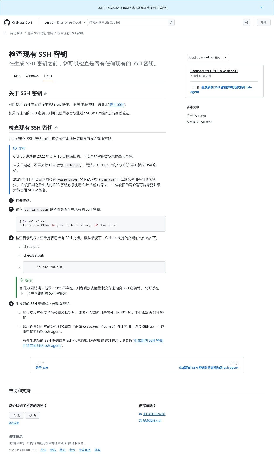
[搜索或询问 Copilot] (131, 22)
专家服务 (85, 450)
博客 (97, 450)
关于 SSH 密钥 (28, 93)
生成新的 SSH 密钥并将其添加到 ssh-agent (208, 367)
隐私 (53, 450)
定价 (72, 450)
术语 (43, 450)
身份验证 (16, 33)
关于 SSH (117, 104)
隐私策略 (14, 423)
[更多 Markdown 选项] (225, 57)
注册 (264, 22)
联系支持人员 (150, 420)
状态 (63, 450)
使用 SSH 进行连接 (40, 33)
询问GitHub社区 (152, 414)
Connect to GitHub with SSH (214, 71)
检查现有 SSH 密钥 (70, 33)
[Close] (261, 7)
